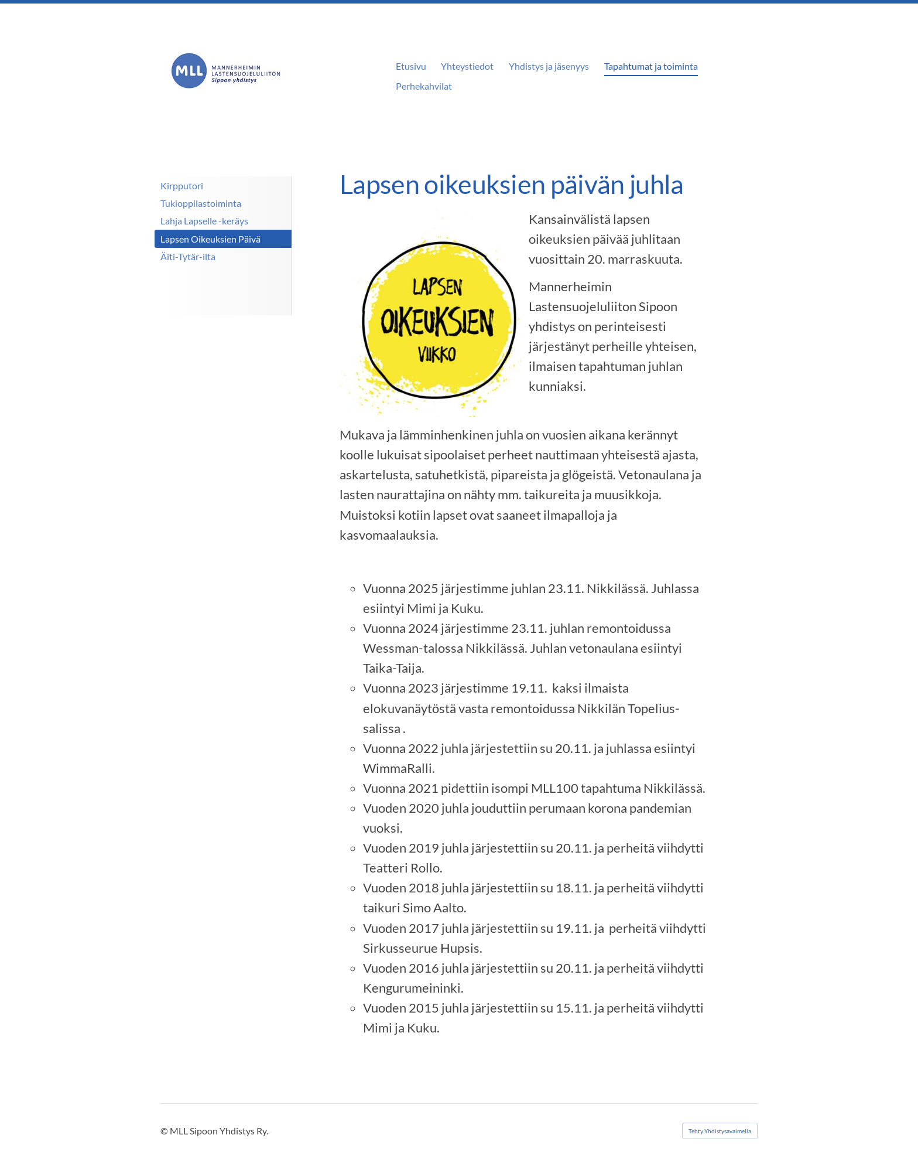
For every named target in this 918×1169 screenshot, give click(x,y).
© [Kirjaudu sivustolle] (165, 1130)
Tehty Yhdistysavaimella (719, 1130)
